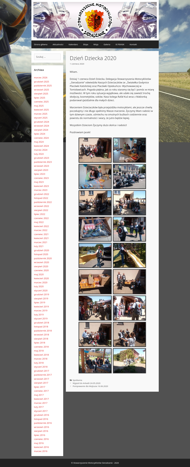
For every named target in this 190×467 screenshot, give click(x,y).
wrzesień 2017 (41, 378)
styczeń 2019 (41, 318)
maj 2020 (39, 274)
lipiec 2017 (39, 386)
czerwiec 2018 (41, 346)
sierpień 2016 (41, 430)
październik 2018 (43, 330)
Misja (95, 44)
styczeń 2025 (41, 117)
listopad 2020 (41, 254)
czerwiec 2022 (41, 218)
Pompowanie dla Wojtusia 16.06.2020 (90, 386)
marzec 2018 (41, 358)
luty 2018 (39, 362)
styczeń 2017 (41, 410)
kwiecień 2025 (41, 109)
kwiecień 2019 (41, 306)
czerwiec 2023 (41, 178)
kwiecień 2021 (41, 238)
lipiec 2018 (39, 342)
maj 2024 (39, 141)
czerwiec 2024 (41, 137)
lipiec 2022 (39, 214)
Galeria (107, 44)
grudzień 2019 (41, 294)
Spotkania (77, 380)
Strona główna (41, 44)
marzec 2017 (41, 402)
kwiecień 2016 (41, 447)
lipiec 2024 (39, 133)
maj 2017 (39, 394)
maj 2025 (39, 105)
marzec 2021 (41, 242)
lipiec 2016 (39, 435)
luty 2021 (39, 246)
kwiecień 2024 (41, 145)
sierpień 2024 (41, 129)
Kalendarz (73, 44)
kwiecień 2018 (41, 354)
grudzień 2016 (41, 414)
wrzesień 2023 (41, 165)
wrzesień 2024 (41, 125)
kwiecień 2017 (41, 398)
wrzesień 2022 (41, 206)
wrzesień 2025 (41, 89)
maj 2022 (39, 222)
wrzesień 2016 (41, 427)
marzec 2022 (41, 230)
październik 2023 (43, 161)
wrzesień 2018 (41, 334)
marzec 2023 (41, 189)
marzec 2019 (41, 310)
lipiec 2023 (39, 173)
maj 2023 (39, 181)
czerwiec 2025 (41, 101)
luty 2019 (39, 314)
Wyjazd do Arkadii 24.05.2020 (86, 383)
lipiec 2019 (39, 302)
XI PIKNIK (119, 44)
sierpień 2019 (41, 298)
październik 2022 (43, 202)
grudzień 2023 (41, 157)
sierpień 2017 (41, 382)
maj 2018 (39, 350)
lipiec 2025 (39, 97)
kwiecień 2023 (41, 186)
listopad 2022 (41, 198)
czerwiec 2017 (41, 390)
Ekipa (85, 44)
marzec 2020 (41, 282)
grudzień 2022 (41, 194)
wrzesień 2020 (41, 262)
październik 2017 (43, 374)
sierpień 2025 (41, 93)
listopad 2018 (41, 326)
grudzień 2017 (41, 370)
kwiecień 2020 (41, 278)
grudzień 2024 (41, 121)
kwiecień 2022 (41, 226)
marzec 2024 (41, 149)
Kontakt (133, 44)
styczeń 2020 (41, 290)
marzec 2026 (41, 77)
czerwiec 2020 (41, 270)
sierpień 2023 (41, 169)
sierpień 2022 (41, 210)
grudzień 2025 (41, 81)
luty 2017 (39, 406)
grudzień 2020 (41, 250)
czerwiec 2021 (41, 234)
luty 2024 (39, 153)
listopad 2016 (41, 419)
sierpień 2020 (41, 266)
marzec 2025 (41, 113)
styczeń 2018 (41, 366)
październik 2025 (43, 85)
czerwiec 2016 (41, 439)
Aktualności (58, 44)
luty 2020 (39, 286)
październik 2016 (43, 422)
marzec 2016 (41, 451)
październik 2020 (43, 258)
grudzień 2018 (41, 322)
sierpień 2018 (41, 338)
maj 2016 (39, 443)
